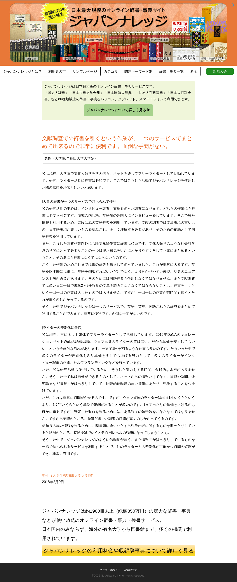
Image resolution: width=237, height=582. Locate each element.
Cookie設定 (130, 569)
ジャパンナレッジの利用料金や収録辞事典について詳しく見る (118, 551)
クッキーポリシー (110, 569)
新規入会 (220, 71)
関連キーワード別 (138, 71)
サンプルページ (85, 71)
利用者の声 (57, 71)
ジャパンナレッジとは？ (22, 71)
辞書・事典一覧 (171, 71)
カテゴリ (111, 71)
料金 (193, 71)
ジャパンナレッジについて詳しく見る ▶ (118, 110)
